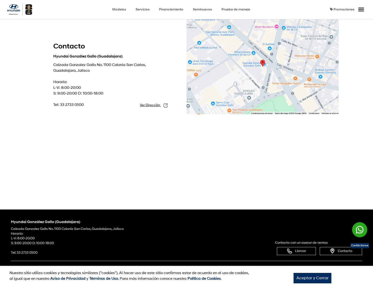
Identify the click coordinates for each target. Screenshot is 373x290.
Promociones (342, 9)
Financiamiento (171, 9)
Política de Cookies (204, 278)
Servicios (143, 9)
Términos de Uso (103, 278)
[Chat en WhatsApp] (359, 230)
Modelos (119, 9)
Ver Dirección (153, 105)
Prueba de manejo (235, 9)
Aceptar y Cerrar (312, 278)
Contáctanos (359, 245)
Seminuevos (202, 9)
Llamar (296, 251)
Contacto (340, 251)
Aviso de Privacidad (67, 278)
